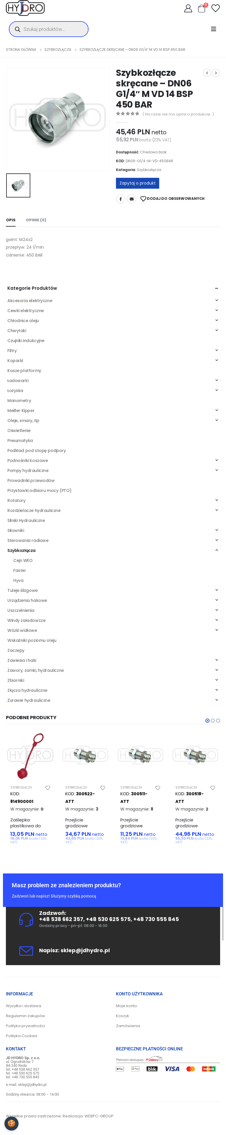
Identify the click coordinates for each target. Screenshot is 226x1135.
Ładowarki (17, 381)
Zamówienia (128, 1026)
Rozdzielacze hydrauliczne (34, 510)
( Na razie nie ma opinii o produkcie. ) (178, 114)
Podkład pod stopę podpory (36, 450)
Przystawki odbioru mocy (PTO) (39, 490)
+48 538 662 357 (61, 919)
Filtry (11, 351)
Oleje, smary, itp (23, 420)
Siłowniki (15, 530)
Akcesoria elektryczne (29, 301)
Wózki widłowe (22, 630)
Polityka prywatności (25, 1026)
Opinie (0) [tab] (36, 220)
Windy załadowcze (26, 620)
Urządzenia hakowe (27, 600)
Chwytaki (16, 331)
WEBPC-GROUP (99, 1116)
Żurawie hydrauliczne (28, 700)
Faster (19, 570)
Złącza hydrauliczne (27, 690)
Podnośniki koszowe (27, 460)
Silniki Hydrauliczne (26, 520)
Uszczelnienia (20, 610)
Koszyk (122, 1016)
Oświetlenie (18, 430)
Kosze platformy (24, 371)
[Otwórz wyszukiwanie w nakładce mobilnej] (49, 29)
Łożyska (15, 391)
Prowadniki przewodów (31, 480)
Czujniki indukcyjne (25, 341)
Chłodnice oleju (23, 321)
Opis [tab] (11, 220)
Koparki (15, 361)
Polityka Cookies (21, 1036)
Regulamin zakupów (25, 1016)
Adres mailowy (131, 199)
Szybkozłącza (149, 169)
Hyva (18, 580)
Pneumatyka (20, 440)
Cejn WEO (23, 560)
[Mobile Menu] (215, 29)
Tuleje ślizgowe (22, 590)
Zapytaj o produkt (137, 183)
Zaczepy (15, 650)
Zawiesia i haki (21, 660)
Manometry (19, 401)
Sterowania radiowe (27, 540)
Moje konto (126, 1006)
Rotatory (16, 500)
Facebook (120, 199)
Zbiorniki (15, 680)
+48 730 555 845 (156, 919)
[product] (30, 756)
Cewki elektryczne (25, 311)
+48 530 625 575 (108, 919)
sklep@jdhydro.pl (85, 950)
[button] (207, 720)
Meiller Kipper (20, 411)
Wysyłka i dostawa (23, 1006)
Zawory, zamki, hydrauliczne (35, 670)
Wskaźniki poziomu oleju (31, 640)
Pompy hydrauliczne (27, 470)
